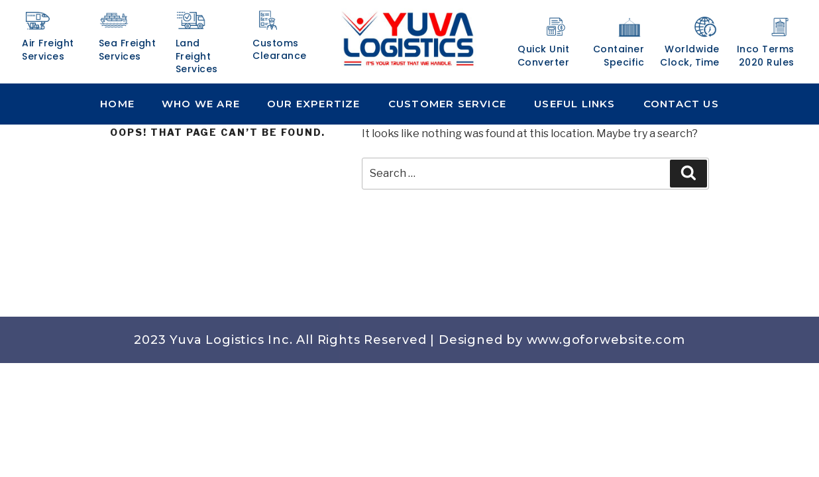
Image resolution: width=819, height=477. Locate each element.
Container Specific (619, 55)
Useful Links (574, 103)
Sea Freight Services (127, 49)
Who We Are (201, 103)
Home (117, 103)
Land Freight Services (197, 56)
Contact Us (681, 103)
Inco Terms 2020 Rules (765, 55)
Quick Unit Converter (544, 55)
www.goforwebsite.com (606, 340)
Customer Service (447, 103)
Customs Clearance (279, 49)
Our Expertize (313, 103)
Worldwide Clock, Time (690, 55)
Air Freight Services (48, 49)
